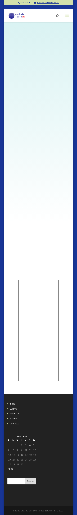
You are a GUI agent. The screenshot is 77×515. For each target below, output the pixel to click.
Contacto (14, 423)
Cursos (13, 408)
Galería (13, 418)
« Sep (10, 468)
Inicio (12, 403)
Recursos (14, 413)
